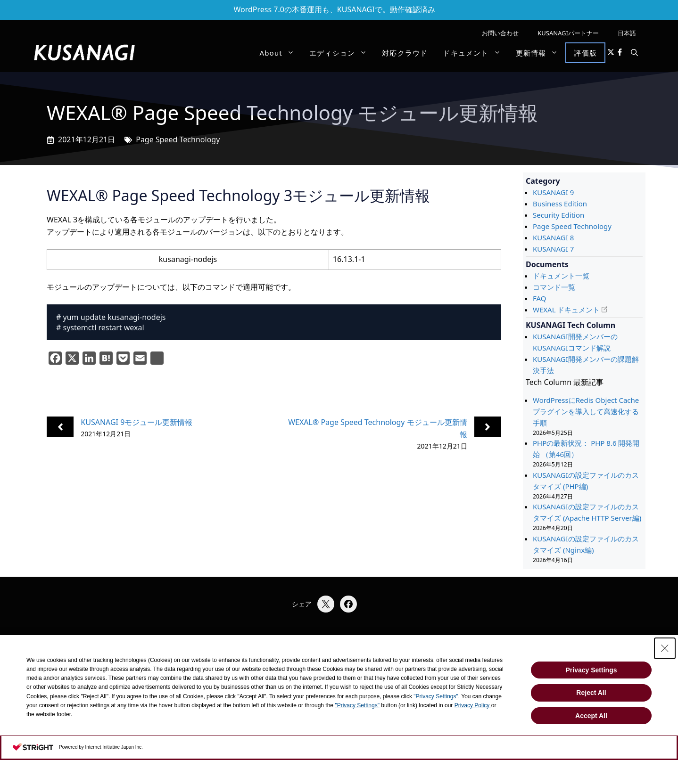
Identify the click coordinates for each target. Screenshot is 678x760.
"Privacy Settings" (435, 696)
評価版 (585, 52)
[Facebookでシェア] (348, 604)
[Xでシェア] (325, 604)
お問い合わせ (500, 33)
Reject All (591, 692)
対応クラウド (405, 52)
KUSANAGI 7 (553, 248)
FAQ (539, 298)
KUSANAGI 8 (553, 237)
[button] (634, 52)
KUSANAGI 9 (553, 192)
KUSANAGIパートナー (568, 33)
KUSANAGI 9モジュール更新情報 (136, 422)
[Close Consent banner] (664, 648)
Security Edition (558, 215)
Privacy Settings (591, 670)
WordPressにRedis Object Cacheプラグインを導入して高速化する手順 (586, 411)
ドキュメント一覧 (561, 275)
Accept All (591, 715)
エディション (341, 52)
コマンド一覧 (554, 287)
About (280, 52)
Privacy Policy (473, 705)
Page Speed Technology (178, 139)
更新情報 (541, 52)
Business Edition (560, 203)
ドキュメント (475, 52)
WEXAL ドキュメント (566, 309)
